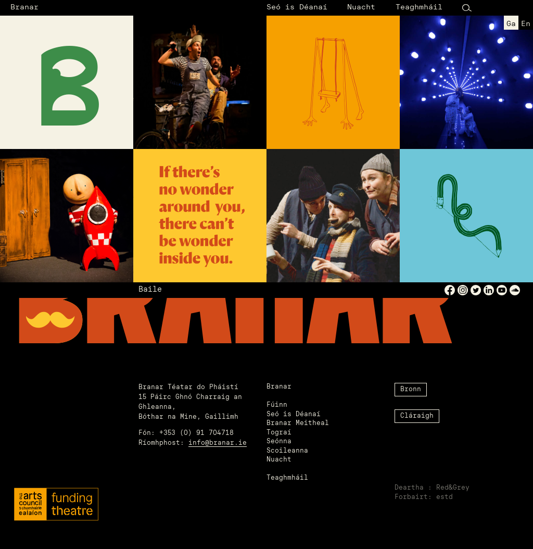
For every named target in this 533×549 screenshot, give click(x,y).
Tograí (278, 433)
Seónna (278, 442)
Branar (24, 7)
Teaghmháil (419, 7)
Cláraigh (417, 416)
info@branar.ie (217, 443)
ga (511, 24)
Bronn (410, 389)
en (525, 24)
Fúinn (276, 405)
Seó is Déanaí (296, 7)
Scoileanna (287, 451)
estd (444, 497)
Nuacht (361, 7)
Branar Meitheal (297, 423)
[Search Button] (467, 8)
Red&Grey (452, 488)
